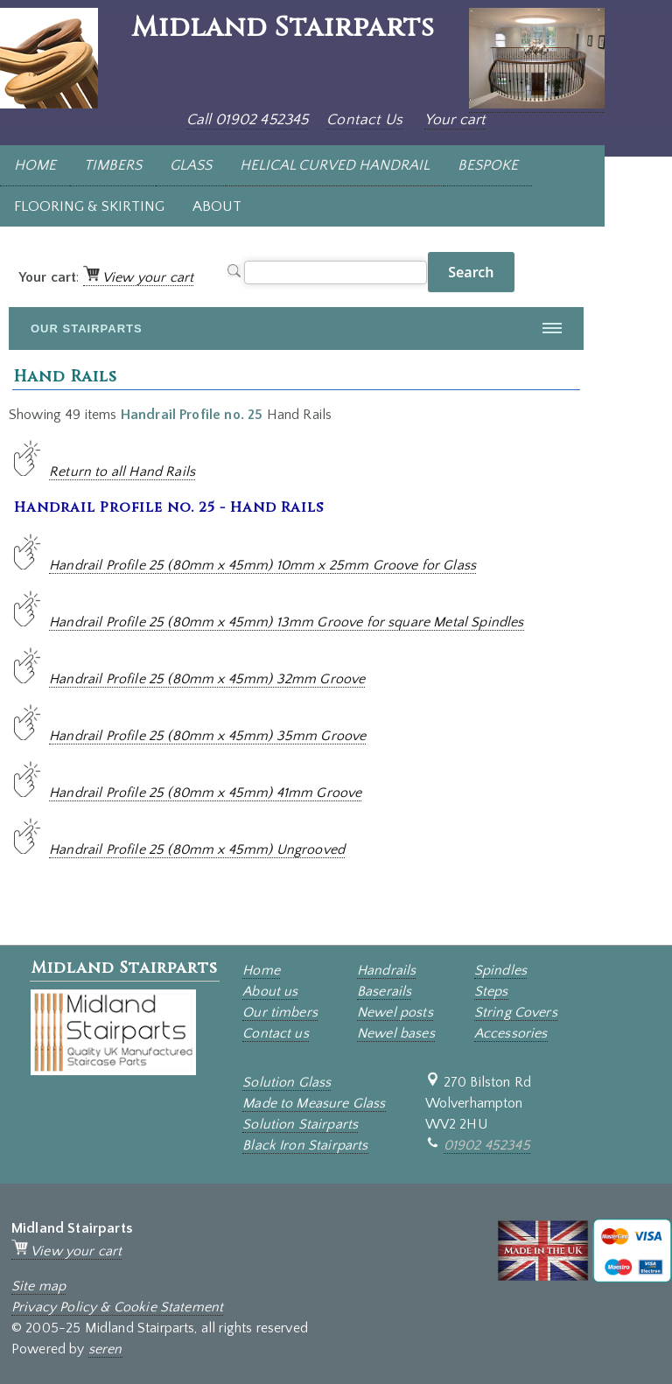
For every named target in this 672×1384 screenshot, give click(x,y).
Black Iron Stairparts (305, 1145)
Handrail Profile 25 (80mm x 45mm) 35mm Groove (207, 736)
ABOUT (217, 206)
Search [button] (471, 272)
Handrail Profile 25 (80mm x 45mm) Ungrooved (197, 849)
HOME (35, 165)
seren (105, 1349)
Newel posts (395, 1012)
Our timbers (280, 1012)
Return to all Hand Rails (122, 471)
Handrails (386, 970)
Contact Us (364, 120)
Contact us (275, 1033)
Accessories (511, 1033)
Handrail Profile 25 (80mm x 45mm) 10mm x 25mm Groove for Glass (262, 565)
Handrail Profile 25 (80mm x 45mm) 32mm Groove (207, 679)
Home (261, 970)
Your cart (455, 120)
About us (270, 991)
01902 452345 (487, 1145)
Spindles (500, 970)
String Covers (515, 1012)
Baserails (384, 991)
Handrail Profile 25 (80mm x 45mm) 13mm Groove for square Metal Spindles (286, 622)
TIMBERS (113, 165)
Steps (491, 991)
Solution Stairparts (300, 1124)
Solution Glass (286, 1082)
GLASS (191, 165)
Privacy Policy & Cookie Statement (117, 1307)
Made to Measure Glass (313, 1103)
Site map (38, 1286)
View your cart (138, 277)
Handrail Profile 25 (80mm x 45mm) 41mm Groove (205, 792)
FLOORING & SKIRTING (89, 206)
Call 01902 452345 (247, 120)
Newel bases (396, 1033)
